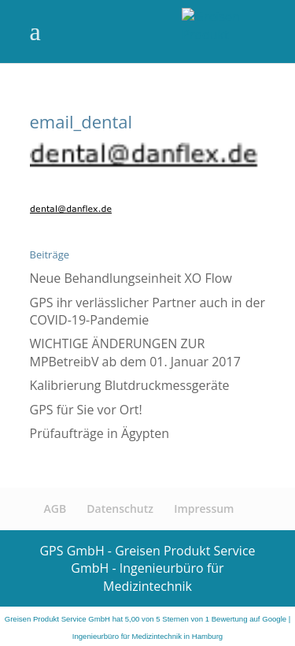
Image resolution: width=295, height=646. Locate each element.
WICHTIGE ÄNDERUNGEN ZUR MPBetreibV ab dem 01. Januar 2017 (135, 352)
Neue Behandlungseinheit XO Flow (131, 278)
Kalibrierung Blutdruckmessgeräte (130, 385)
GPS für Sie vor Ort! (86, 409)
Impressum (204, 508)
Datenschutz (120, 508)
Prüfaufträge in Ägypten (100, 433)
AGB (55, 508)
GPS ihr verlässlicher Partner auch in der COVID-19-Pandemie (148, 311)
